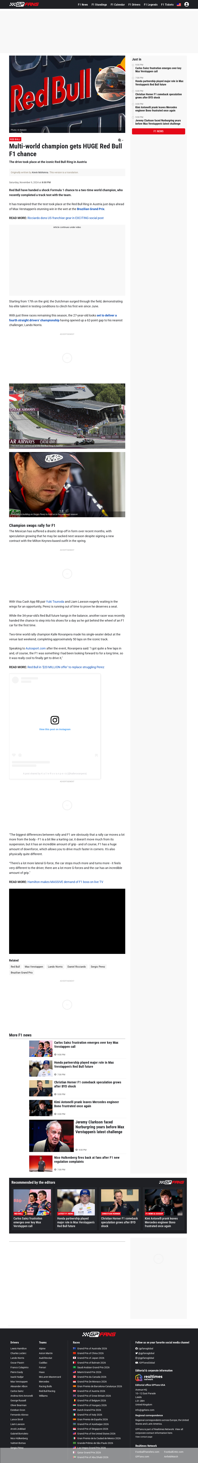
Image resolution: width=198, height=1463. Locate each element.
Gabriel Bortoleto (19, 1433)
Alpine (42, 1348)
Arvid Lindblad (17, 1429)
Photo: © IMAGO (19, 130)
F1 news (158, 131)
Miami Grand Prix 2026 (87, 1372)
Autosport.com (36, 648)
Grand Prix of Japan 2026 (88, 1358)
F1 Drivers (134, 4)
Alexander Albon (19, 1386)
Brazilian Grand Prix (90, 209)
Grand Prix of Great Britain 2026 (92, 1395)
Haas (42, 1372)
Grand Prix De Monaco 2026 (90, 1381)
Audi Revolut (45, 1358)
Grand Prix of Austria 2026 (89, 1391)
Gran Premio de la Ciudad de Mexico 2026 (97, 1438)
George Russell (18, 1400)
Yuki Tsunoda (55, 601)
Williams (43, 1395)
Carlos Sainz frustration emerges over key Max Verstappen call (158, 70)
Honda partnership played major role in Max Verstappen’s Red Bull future (159, 83)
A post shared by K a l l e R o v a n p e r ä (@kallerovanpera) (55, 773)
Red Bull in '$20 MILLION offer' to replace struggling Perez (66, 667)
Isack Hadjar (17, 1377)
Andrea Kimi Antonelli (21, 1395)
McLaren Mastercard (50, 1377)
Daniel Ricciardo (77, 966)
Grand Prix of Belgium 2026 (89, 1400)
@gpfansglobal (144, 1353)
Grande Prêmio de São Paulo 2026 (93, 1443)
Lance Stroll (16, 1419)
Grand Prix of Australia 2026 (90, 1348)
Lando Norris (55, 966)
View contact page (143, 1437)
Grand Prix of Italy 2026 (87, 1414)
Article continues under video (67, 227)
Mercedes (44, 1381)
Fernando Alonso (19, 1414)
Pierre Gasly (16, 1372)
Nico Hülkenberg (19, 1438)
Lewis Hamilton (18, 1348)
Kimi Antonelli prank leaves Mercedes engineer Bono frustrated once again (156, 109)
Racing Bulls (45, 1386)
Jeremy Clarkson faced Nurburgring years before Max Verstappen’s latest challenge (158, 122)
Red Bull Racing (47, 1391)
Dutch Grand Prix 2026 (87, 1410)
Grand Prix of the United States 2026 (94, 1433)
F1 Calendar (118, 4)
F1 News (83, 4)
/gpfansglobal (144, 1348)
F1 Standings (99, 4)
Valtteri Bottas (18, 1443)
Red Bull (15, 139)
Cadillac (43, 1362)
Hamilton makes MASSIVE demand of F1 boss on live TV (65, 882)
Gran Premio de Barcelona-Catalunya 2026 (97, 1386)
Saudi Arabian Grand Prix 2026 (91, 1367)
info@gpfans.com (144, 1410)
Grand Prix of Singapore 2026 (90, 1429)
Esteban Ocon (17, 1410)
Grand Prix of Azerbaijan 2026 (91, 1424)
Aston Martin (46, 1353)
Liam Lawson (17, 1424)
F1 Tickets (167, 4)
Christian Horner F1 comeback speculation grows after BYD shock (158, 96)
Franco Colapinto (19, 1367)
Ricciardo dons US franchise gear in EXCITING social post (66, 218)
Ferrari (42, 1367)
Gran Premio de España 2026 (90, 1419)
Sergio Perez (98, 966)
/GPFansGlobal (145, 1362)
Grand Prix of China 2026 (88, 1353)
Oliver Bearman (18, 1405)
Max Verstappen (34, 966)
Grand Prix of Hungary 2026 (90, 1405)
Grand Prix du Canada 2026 (89, 1377)
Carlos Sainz (16, 1391)
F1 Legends (150, 4)
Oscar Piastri (17, 1362)
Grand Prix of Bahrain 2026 (89, 1362)
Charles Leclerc (18, 1353)
